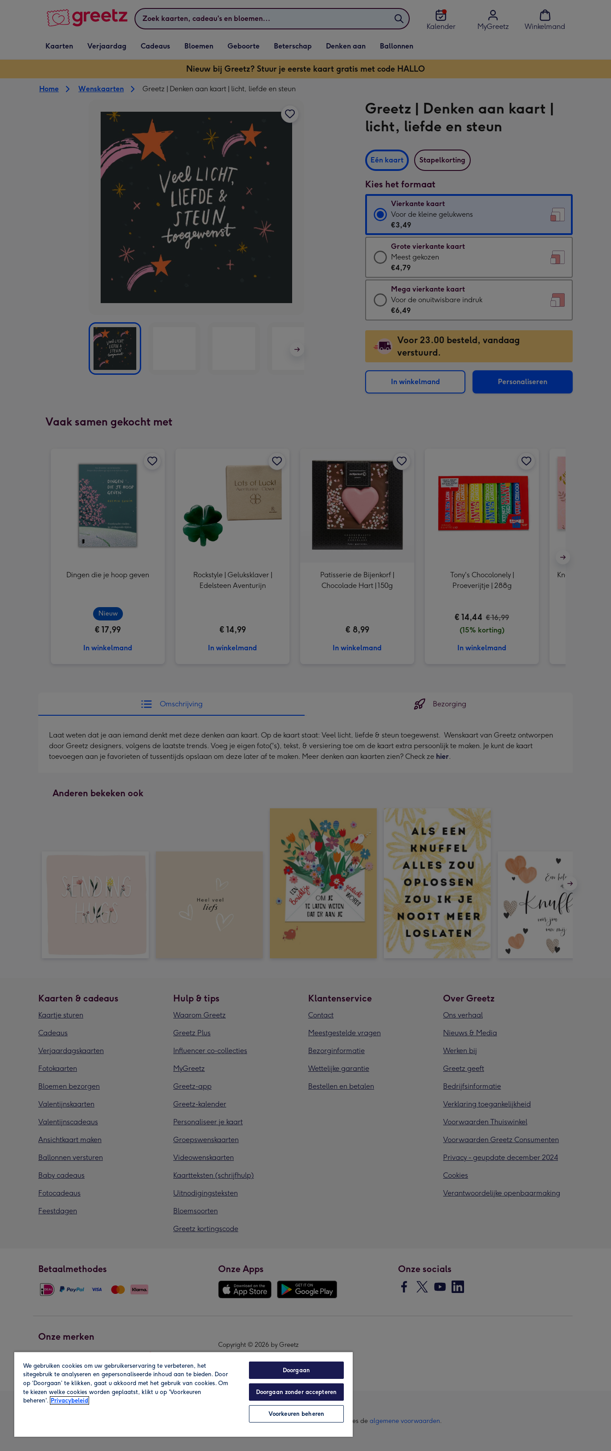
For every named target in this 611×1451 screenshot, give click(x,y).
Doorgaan (296, 1370)
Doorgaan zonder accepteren (296, 1392)
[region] (183, 1394)
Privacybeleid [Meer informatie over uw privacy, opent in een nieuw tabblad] (69, 1400)
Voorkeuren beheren (296, 1413)
